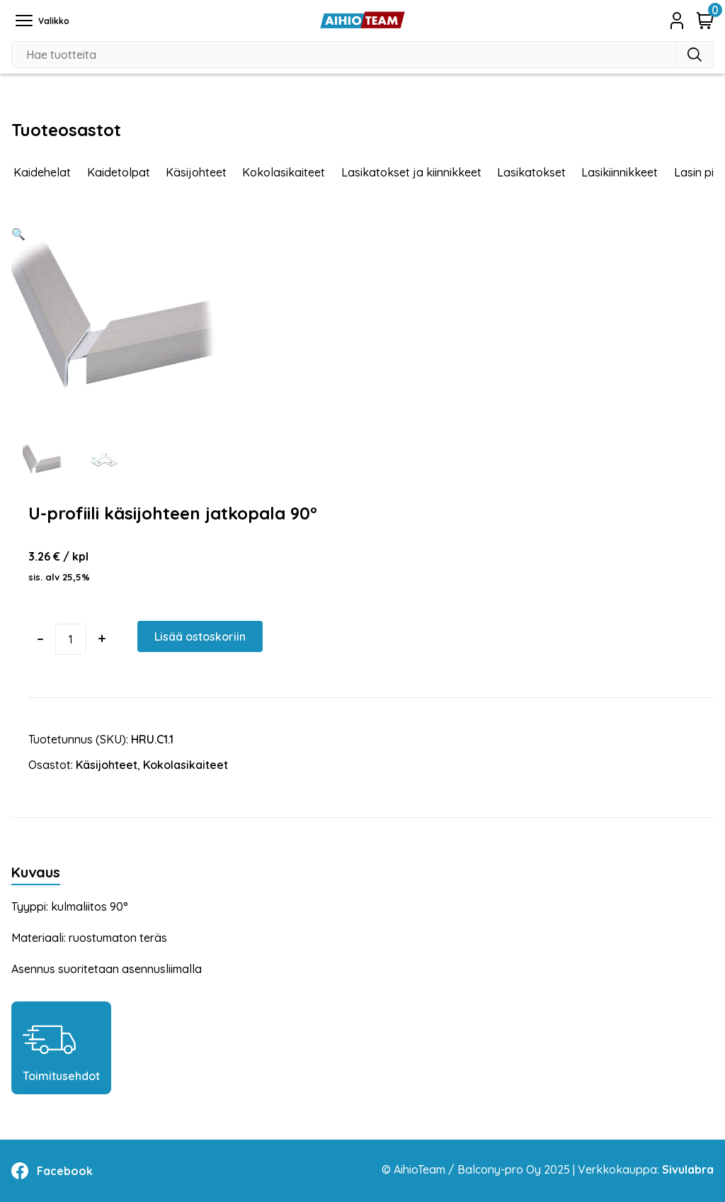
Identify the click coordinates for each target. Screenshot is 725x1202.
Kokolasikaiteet (283, 172)
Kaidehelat (42, 172)
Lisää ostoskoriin (200, 636)
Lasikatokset (531, 172)
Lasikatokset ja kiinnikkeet (411, 172)
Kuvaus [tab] (35, 872)
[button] (18, 234)
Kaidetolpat (118, 172)
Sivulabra (688, 1169)
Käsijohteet (196, 172)
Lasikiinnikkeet (619, 172)
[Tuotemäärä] (70, 639)
